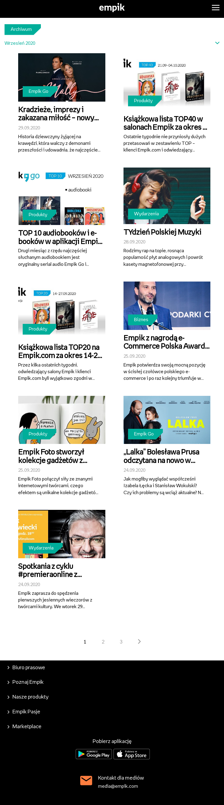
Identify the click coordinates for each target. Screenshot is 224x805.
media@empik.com (118, 786)
